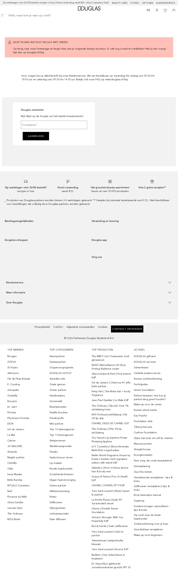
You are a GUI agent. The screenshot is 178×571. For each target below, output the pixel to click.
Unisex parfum (58, 485)
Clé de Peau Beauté (18, 378)
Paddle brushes (59, 412)
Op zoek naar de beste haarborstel (147, 517)
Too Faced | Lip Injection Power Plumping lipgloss (109, 439)
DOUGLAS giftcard (145, 356)
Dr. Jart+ (12, 406)
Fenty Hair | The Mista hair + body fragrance (111, 393)
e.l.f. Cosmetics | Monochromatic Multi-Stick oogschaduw (110, 448)
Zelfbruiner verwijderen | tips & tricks (152, 488)
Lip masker (56, 463)
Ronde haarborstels (61, 468)
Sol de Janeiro (15, 429)
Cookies (102, 326)
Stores (134, 3)
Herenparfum (57, 356)
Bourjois (12, 401)
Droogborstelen (143, 454)
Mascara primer (143, 443)
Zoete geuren (57, 384)
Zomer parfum (58, 390)
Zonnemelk (56, 401)
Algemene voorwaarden (80, 326)
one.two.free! (15, 508)
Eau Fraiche (140, 415)
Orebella (12, 395)
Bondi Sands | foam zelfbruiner (110, 526)
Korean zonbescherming (148, 378)
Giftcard (147, 3)
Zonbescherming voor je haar (151, 523)
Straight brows (142, 449)
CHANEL (12, 463)
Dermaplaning (142, 466)
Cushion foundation (145, 432)
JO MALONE (14, 446)
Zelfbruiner (56, 502)
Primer (53, 496)
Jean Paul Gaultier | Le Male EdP (110, 400)
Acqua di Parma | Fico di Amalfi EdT (110, 478)
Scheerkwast (141, 367)
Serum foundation (144, 390)
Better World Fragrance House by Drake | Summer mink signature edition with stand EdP (111, 459)
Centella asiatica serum (147, 373)
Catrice (11, 440)
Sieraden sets (57, 378)
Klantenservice (165, 3)
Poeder (54, 451)
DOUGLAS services (145, 361)
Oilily (10, 468)
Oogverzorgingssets (62, 367)
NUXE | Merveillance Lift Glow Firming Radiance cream (109, 367)
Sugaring (139, 500)
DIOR (10, 423)
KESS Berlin (13, 519)
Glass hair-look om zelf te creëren (153, 438)
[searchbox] (89, 15)
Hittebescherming (60, 491)
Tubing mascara (143, 426)
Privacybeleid (42, 326)
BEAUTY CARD (120, 3)
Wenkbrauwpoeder (61, 446)
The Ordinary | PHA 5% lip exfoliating (107, 431)
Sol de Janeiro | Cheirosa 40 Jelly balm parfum (111, 384)
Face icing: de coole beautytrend (153, 460)
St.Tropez (12, 367)
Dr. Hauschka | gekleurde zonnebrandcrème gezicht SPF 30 (111, 565)
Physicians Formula (18, 418)
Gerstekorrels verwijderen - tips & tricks (153, 479)
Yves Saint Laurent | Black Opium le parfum (110, 493)
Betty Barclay (15, 479)
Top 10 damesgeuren (62, 429)
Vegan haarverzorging (63, 479)
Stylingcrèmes (58, 508)
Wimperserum (58, 440)
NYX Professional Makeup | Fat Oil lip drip (109, 416)
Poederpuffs (57, 418)
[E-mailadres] (54, 125)
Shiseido (12, 451)
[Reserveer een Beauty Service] (148, 10)
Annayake (13, 390)
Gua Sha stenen (143, 471)
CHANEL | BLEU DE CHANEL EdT (110, 423)
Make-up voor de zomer (148, 404)
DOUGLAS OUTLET (61, 373)
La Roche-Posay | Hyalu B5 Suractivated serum (107, 501)
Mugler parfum (16, 457)
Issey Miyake (14, 474)
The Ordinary (15, 513)
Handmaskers (57, 395)
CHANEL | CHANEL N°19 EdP (108, 485)
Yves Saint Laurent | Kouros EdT (110, 549)
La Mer (11, 434)
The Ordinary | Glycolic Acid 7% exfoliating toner (110, 407)
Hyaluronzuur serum (61, 457)
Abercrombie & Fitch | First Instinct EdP (111, 375)
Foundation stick (143, 421)
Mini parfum (56, 423)
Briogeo (12, 356)
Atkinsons (13, 373)
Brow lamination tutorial (147, 495)
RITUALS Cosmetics (18, 485)
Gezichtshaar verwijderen (148, 529)
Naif (9, 491)
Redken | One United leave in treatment (108, 556)
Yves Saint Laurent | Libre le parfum (107, 533)
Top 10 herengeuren (62, 434)
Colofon (58, 326)
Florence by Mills (17, 496)
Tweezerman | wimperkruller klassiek (107, 542)
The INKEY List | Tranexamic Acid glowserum (110, 358)
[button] (89, 282)
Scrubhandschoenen (62, 474)
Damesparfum (58, 361)
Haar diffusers (58, 519)
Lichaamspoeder (59, 513)
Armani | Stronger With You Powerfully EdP (107, 519)
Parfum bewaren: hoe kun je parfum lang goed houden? (150, 397)
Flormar (11, 412)
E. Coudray (13, 384)
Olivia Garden (15, 502)
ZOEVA (11, 361)
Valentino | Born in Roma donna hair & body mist (110, 469)
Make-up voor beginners (148, 535)
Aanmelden (36, 136)
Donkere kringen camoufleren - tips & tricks (152, 508)
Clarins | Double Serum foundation (105, 510)
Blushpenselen (58, 406)
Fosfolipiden (141, 384)
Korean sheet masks (145, 410)
